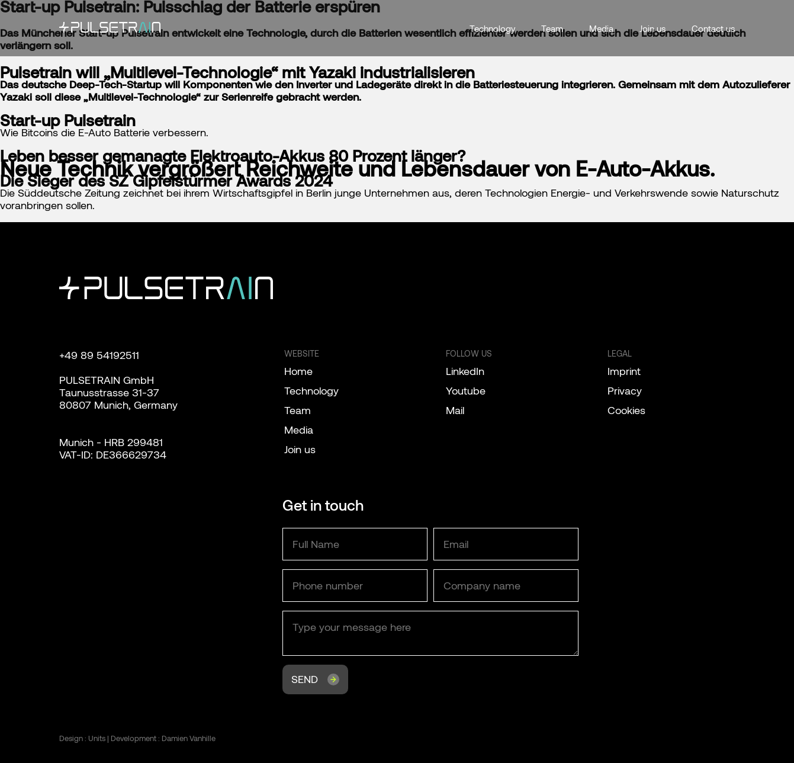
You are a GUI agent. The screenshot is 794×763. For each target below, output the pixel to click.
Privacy (624, 390)
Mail (455, 409)
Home (298, 370)
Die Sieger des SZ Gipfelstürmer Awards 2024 (166, 180)
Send (304, 678)
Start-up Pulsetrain (68, 119)
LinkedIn (465, 370)
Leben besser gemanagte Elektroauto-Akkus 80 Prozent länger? (232, 155)
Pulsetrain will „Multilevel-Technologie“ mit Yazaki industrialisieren (237, 71)
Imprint (624, 370)
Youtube (466, 390)
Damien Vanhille (189, 738)
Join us (652, 28)
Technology (492, 28)
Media (601, 28)
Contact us (713, 28)
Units (96, 738)
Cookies (626, 409)
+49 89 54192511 (99, 354)
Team (552, 28)
